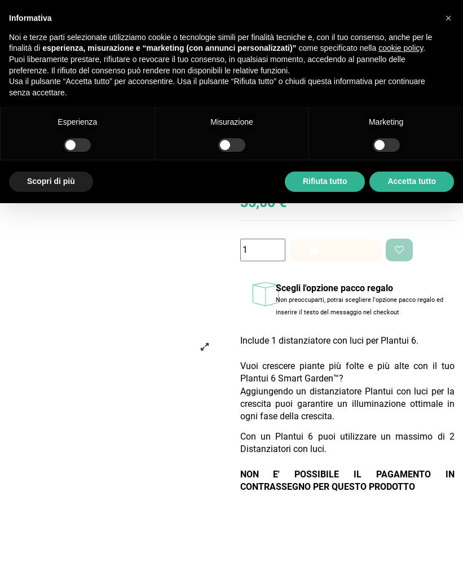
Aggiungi (335, 249)
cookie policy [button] (400, 47)
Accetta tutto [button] (411, 181)
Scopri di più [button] (51, 181)
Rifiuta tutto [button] (325, 181)
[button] (448, 18)
